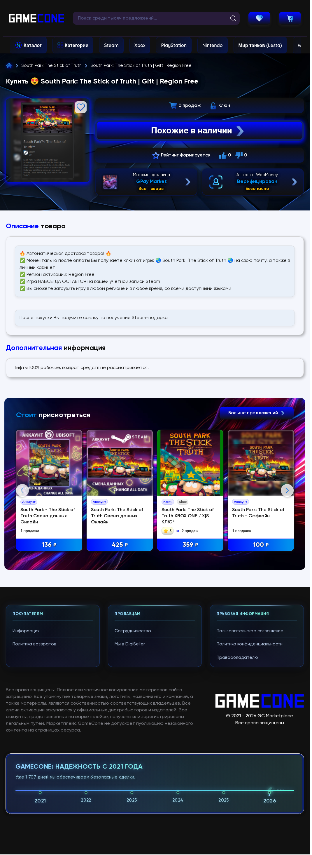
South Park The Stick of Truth (51, 65)
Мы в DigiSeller (130, 765)
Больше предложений (256, 413)
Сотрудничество (133, 752)
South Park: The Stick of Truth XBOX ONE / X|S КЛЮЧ (188, 516)
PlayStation (174, 45)
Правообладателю (237, 778)
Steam (111, 45)
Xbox (140, 45)
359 (190, 545)
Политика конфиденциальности (250, 765)
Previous (22, 550)
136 (49, 545)
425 (120, 545)
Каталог (33, 45)
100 (261, 545)
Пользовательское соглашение (250, 752)
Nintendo (212, 45)
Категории (76, 45)
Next (287, 550)
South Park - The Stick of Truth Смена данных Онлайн (47, 516)
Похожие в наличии (198, 130)
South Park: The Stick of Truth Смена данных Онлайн (117, 516)
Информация (26, 752)
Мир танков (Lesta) (260, 45)
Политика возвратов (34, 765)
